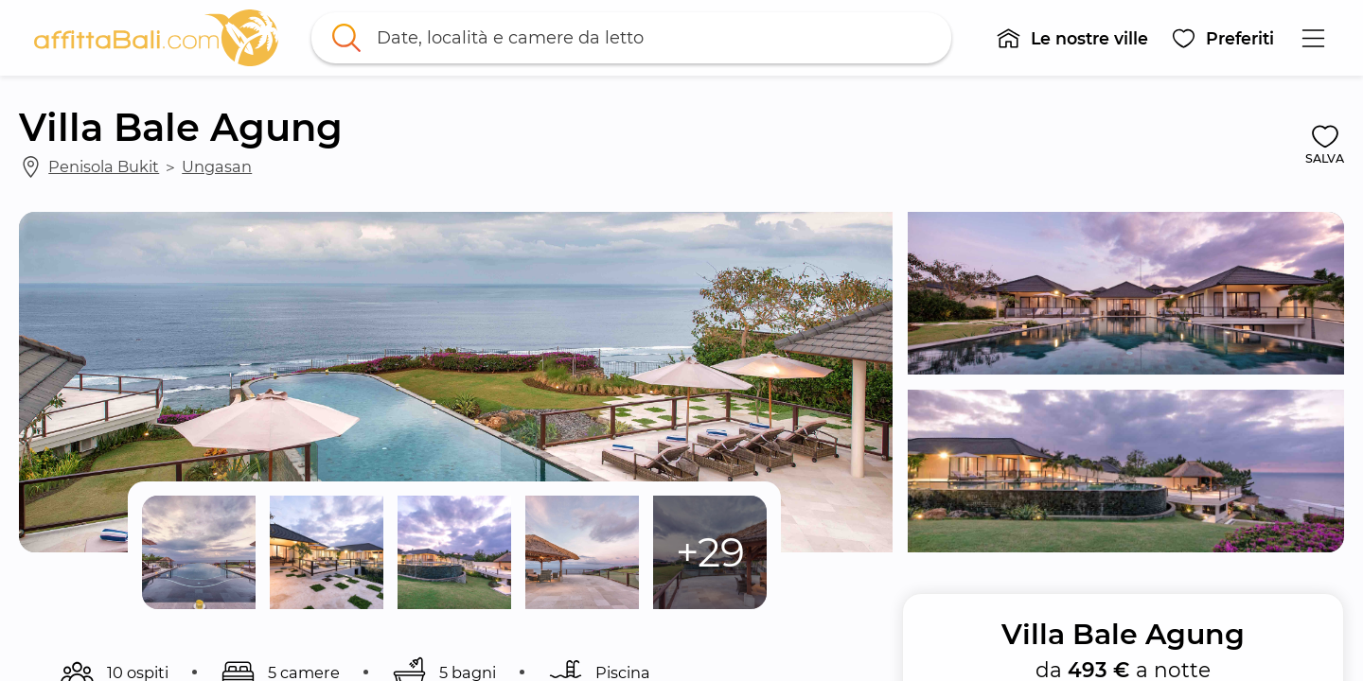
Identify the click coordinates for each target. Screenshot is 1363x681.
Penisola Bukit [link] (103, 166)
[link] (156, 37)
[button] (1071, 37)
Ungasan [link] (217, 166)
